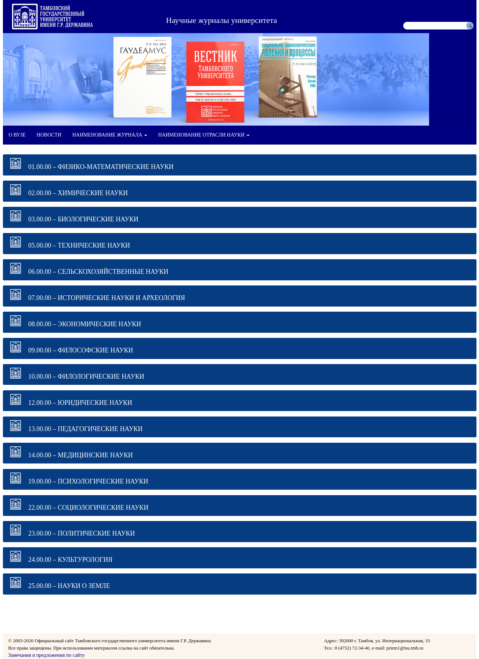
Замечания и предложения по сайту (46, 655)
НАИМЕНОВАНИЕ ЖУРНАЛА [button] (109, 135)
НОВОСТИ (49, 135)
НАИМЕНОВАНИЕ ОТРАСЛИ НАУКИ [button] (203, 135)
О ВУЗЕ (17, 135)
